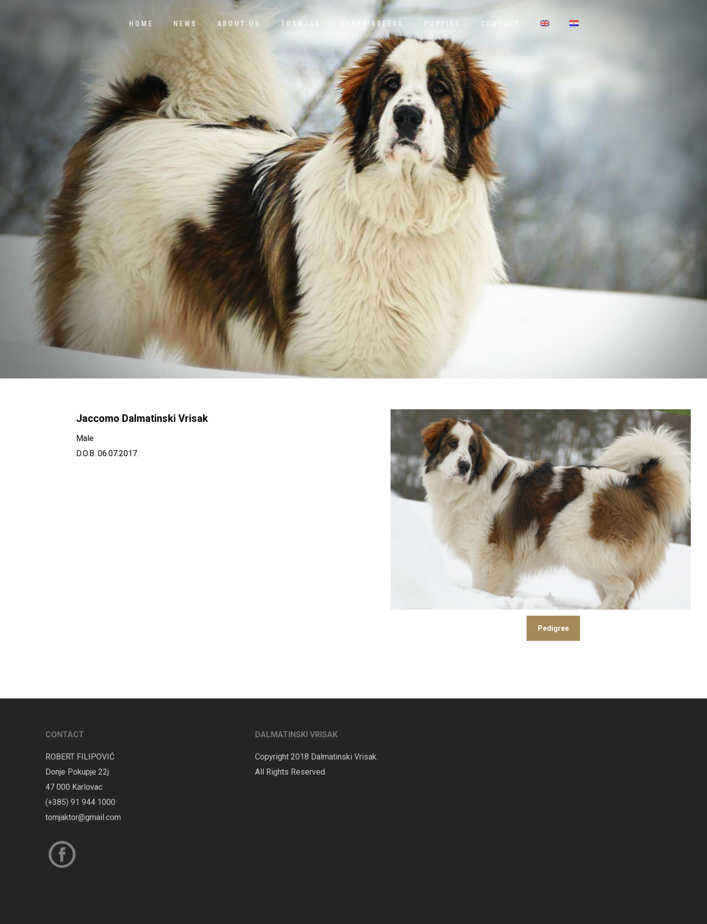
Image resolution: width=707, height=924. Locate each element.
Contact (500, 24)
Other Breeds (372, 24)
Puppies (442, 24)
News (185, 24)
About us (239, 24)
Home (141, 24)
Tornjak (300, 24)
